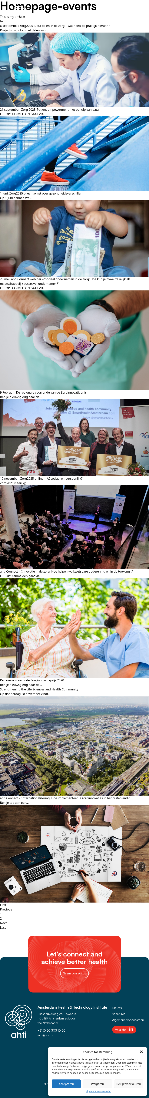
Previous (6, 909)
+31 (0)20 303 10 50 (51, 1030)
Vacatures (118, 1014)
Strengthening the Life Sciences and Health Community (39, 689)
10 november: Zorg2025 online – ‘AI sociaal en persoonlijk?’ (41, 478)
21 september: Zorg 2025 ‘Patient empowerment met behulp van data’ (49, 109)
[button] (141, 1052)
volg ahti (124, 1029)
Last (3, 927)
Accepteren (66, 1084)
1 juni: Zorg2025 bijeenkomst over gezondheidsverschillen (41, 193)
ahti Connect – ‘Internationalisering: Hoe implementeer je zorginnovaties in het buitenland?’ (65, 798)
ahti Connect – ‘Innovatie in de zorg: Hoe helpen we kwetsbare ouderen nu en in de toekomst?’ (66, 571)
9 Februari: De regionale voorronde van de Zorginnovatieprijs (43, 392)
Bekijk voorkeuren (128, 1084)
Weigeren (97, 1084)
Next (3, 923)
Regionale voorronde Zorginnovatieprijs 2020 (32, 680)
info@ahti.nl (45, 1035)
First (3, 905)
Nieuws (117, 1008)
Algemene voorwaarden (98, 1091)
